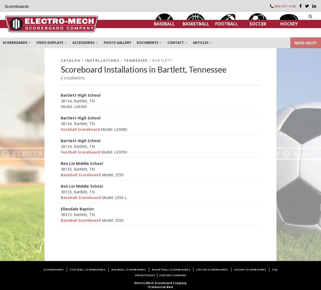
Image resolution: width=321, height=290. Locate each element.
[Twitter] (307, 6)
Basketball (196, 24)
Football (226, 24)
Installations (102, 60)
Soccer (257, 24)
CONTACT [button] (177, 42)
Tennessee (136, 60)
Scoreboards (53, 269)
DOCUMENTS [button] (149, 42)
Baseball (164, 24)
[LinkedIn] (314, 6)
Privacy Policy (145, 275)
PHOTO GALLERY (117, 42)
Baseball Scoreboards (129, 269)
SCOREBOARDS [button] (17, 42)
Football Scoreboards (88, 269)
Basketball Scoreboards (171, 269)
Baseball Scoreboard (81, 174)
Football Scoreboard (80, 129)
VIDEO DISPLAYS (51, 42)
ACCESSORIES (85, 42)
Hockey (289, 24)
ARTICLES (202, 42)
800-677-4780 (285, 6)
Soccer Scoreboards (212, 269)
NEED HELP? (305, 42)
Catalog (71, 60)
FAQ (275, 269)
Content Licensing (172, 275)
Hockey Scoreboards (250, 269)
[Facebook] (300, 6)
